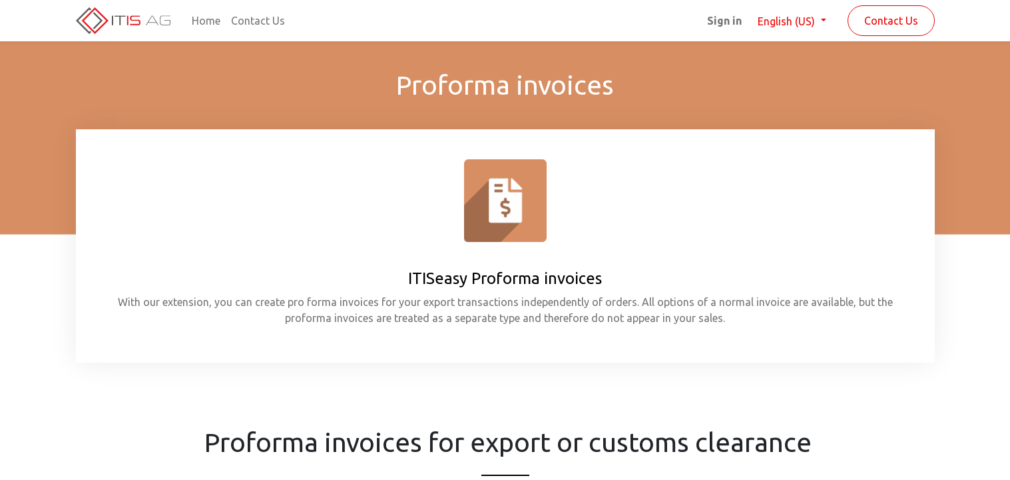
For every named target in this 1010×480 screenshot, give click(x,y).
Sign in (724, 21)
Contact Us (891, 21)
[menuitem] (206, 20)
